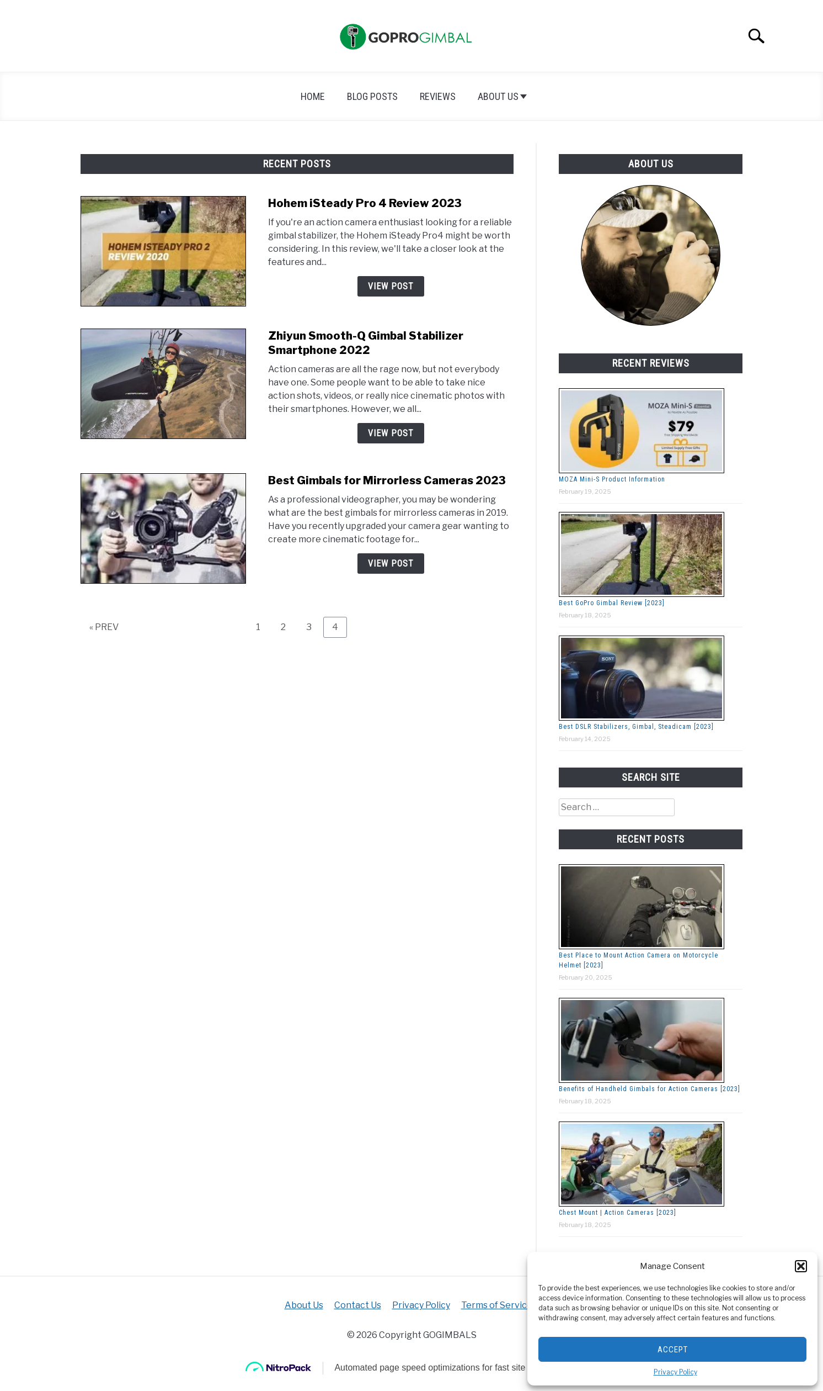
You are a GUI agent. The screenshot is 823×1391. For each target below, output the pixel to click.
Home (313, 96)
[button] (800, 1266)
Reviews (438, 96)
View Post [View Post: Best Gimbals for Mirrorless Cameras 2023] (391, 563)
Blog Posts (372, 96)
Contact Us (357, 1305)
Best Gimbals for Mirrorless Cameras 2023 (387, 480)
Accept (673, 1350)
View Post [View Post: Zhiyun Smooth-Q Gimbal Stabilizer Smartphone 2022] (391, 433)
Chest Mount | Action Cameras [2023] (617, 1213)
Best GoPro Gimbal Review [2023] (612, 603)
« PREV (104, 627)
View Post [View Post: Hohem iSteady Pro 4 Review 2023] (391, 286)
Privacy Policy (675, 1372)
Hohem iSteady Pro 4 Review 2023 (365, 203)
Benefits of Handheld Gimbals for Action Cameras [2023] (649, 1089)
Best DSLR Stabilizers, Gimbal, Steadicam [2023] (636, 727)
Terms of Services (499, 1305)
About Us (498, 96)
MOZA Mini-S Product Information (612, 479)
